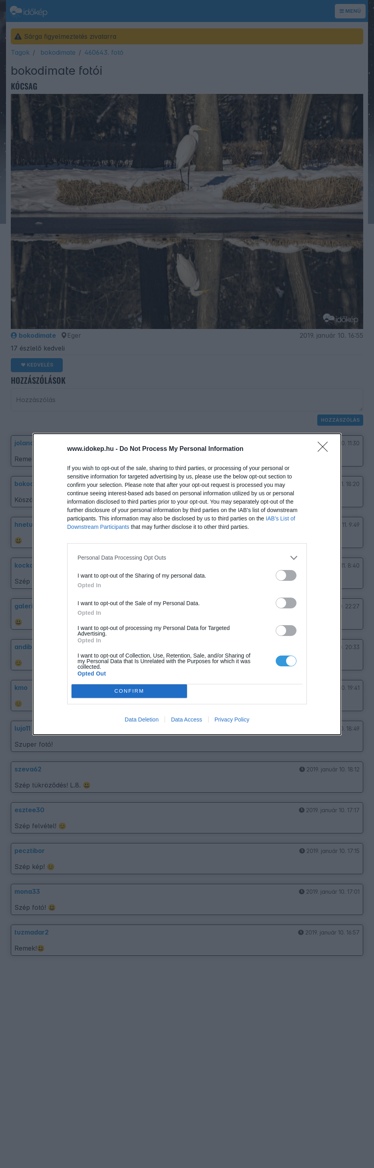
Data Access (186, 719)
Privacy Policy (232, 719)
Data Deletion (142, 719)
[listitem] (187, 558)
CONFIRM (129, 691)
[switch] (286, 575)
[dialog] (187, 584)
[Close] (325, 449)
